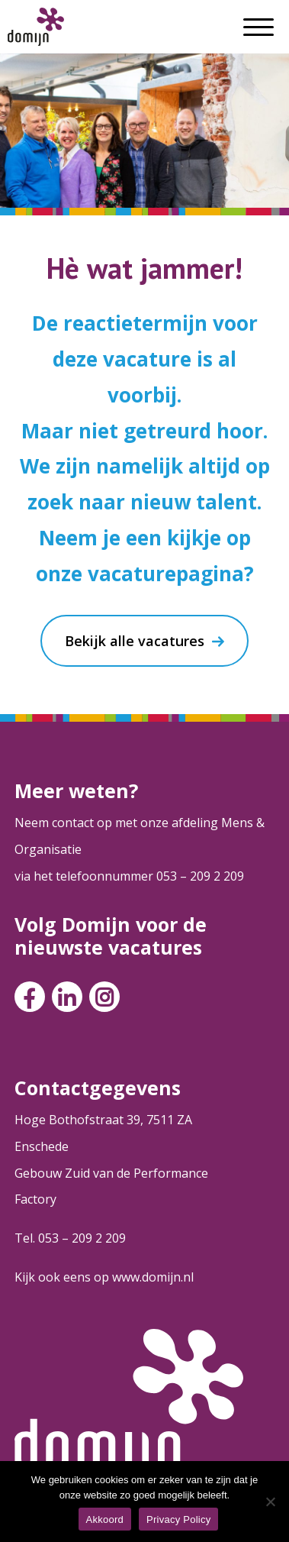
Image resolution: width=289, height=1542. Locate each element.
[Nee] (270, 1501)
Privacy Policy (178, 1519)
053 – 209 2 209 (200, 876)
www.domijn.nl (153, 1277)
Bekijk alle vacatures (134, 641)
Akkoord (105, 1519)
